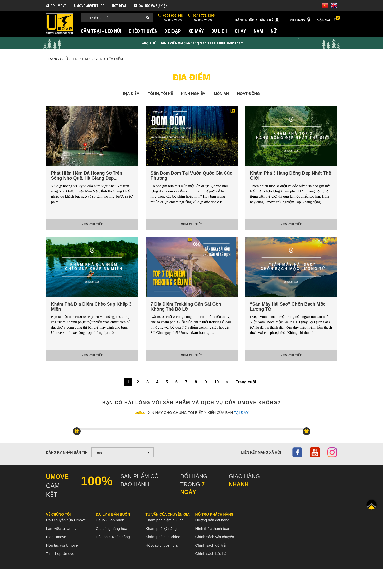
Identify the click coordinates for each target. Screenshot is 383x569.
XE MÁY (196, 31)
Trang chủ (58, 59)
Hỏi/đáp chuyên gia (162, 545)
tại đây (241, 412)
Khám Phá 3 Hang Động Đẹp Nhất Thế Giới (290, 176)
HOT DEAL (119, 6)
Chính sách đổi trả (210, 545)
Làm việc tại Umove (62, 528)
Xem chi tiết (91, 224)
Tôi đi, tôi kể (160, 93)
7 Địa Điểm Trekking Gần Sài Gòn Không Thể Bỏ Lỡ (186, 307)
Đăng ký (266, 20)
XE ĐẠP (173, 31)
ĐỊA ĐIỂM (115, 59)
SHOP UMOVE (56, 6)
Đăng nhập (244, 20)
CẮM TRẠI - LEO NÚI (101, 31)
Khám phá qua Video (163, 537)
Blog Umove (56, 537)
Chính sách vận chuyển (214, 537)
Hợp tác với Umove (62, 545)
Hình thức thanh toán (212, 528)
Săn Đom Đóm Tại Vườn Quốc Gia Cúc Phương (191, 176)
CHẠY (240, 31)
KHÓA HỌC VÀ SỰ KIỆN (151, 6)
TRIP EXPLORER (89, 59)
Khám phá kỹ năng (161, 528)
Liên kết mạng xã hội (261, 452)
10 (216, 382)
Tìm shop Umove (60, 553)
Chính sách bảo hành (213, 553)
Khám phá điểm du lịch (165, 520)
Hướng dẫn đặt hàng (212, 520)
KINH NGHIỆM (193, 93)
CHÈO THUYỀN (143, 31)
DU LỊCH (219, 31)
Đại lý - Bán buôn (110, 520)
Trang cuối (246, 382)
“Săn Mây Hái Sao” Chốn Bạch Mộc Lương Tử (288, 307)
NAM (258, 31)
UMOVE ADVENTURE (89, 6)
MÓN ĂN (221, 93)
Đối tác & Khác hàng (113, 537)
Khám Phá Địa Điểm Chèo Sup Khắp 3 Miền (91, 307)
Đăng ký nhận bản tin (67, 452)
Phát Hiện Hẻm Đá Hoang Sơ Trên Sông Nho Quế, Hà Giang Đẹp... (86, 176)
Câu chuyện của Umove (66, 520)
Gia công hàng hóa (111, 528)
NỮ (273, 31)
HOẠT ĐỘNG (248, 93)
